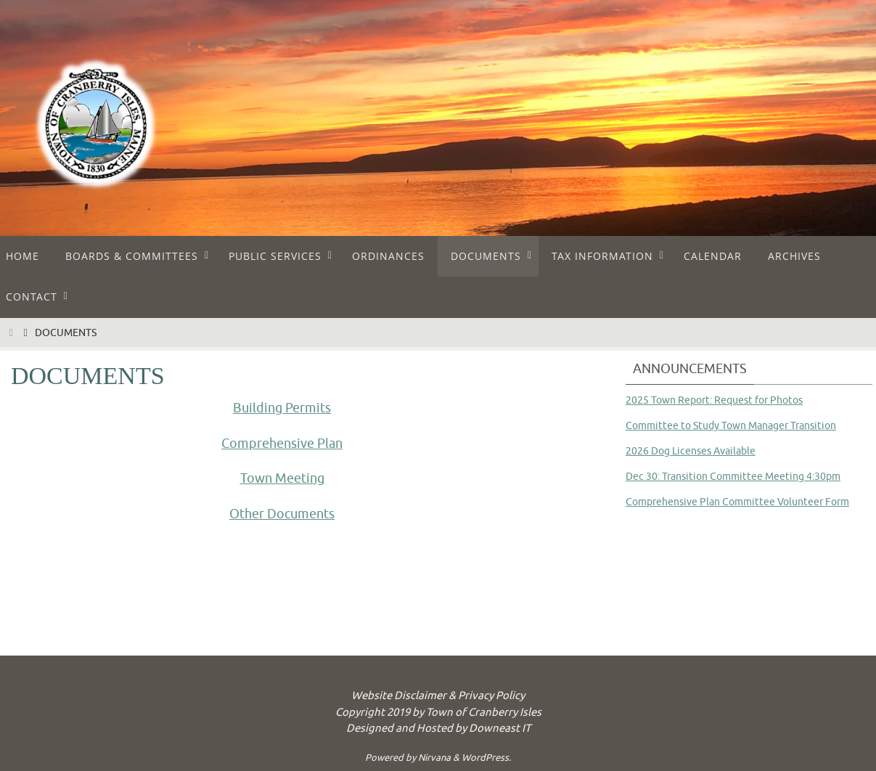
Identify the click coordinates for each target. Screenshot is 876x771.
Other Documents (282, 514)
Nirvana (434, 757)
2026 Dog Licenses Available (691, 451)
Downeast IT (500, 728)
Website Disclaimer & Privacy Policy (438, 696)
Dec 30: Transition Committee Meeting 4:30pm (733, 476)
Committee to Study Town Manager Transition (731, 426)
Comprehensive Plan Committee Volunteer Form (737, 502)
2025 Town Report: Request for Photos (714, 400)
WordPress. (486, 757)
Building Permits (282, 408)
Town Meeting (282, 478)
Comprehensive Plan (282, 444)
